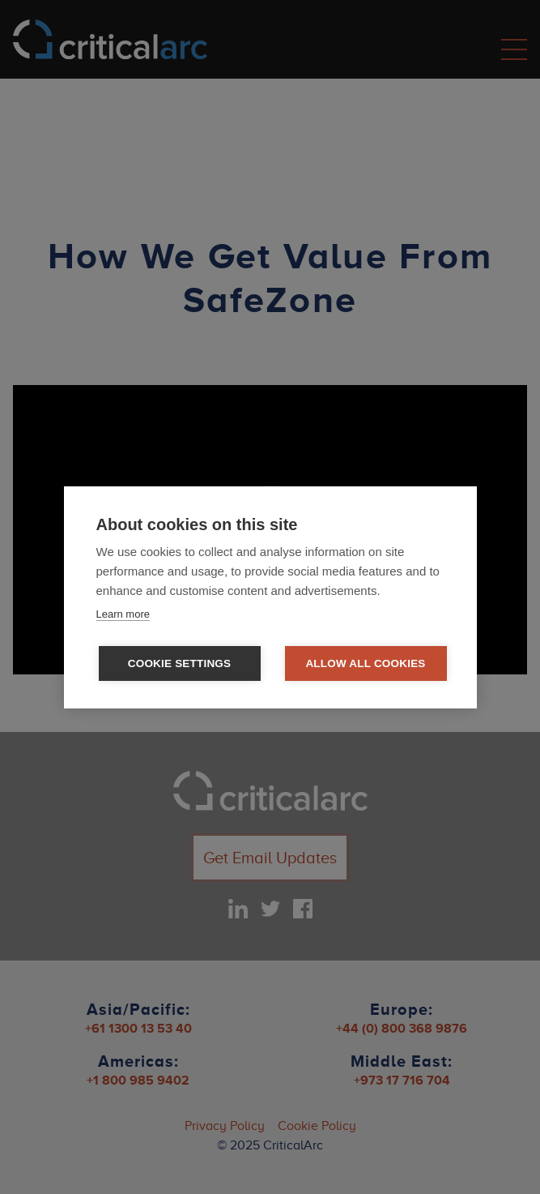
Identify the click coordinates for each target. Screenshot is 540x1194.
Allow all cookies (365, 663)
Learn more (123, 614)
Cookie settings (180, 663)
